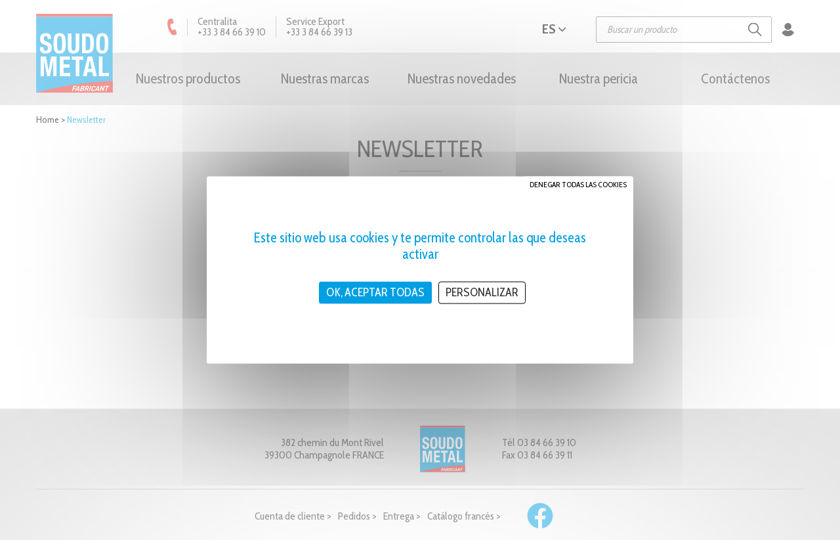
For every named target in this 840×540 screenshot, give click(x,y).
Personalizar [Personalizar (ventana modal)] (482, 292)
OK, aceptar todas (375, 292)
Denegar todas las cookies (578, 184)
